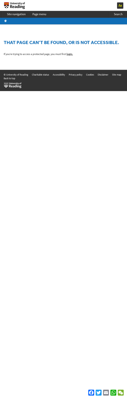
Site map (116, 74)
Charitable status (40, 74)
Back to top (9, 78)
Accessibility (59, 74)
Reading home (5, 21)
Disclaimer (103, 74)
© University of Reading (16, 74)
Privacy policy (75, 74)
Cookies (90, 74)
